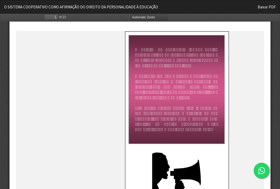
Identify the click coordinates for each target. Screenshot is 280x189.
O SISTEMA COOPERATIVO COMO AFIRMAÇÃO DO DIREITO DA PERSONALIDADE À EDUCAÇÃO (81, 6)
